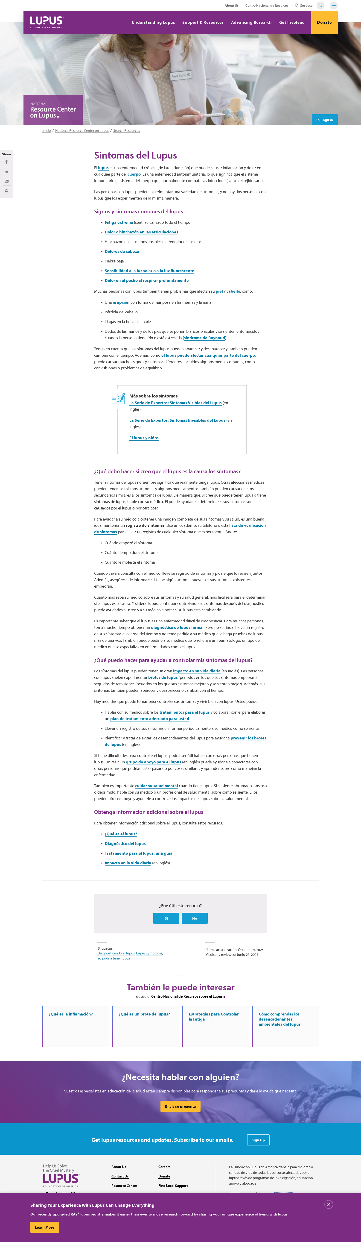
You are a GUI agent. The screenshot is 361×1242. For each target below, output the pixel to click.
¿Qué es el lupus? (121, 833)
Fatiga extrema (119, 222)
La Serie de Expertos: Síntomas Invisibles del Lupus (177, 420)
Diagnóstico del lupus (125, 843)
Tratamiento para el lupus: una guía (138, 853)
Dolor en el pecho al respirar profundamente (147, 280)
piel (219, 291)
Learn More (44, 1227)
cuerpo (134, 174)
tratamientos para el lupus (185, 712)
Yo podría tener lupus (113, 958)
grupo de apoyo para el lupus (153, 762)
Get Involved (292, 22)
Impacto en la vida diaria (128, 862)
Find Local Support (173, 1185)
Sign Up (258, 1140)
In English (324, 120)
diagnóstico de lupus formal (177, 627)
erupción (121, 302)
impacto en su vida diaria (197, 671)
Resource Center (124, 1185)
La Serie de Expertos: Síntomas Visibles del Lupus (175, 402)
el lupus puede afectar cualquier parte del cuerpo (208, 355)
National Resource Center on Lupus (82, 130)
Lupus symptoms (149, 953)
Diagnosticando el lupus (116, 953)
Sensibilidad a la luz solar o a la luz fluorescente (149, 270)
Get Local (304, 5)
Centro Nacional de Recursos (266, 5)
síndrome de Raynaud (204, 337)
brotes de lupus (163, 677)
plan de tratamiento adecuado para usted (149, 718)
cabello (233, 291)
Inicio (46, 130)
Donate (324, 22)
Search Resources (126, 130)
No (194, 918)
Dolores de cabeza (122, 251)
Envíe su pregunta (180, 1106)
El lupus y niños (144, 437)
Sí (166, 918)
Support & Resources (203, 22)
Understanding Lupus (153, 22)
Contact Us (120, 1176)
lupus (103, 167)
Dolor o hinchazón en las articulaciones (141, 232)
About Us (232, 5)
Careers (164, 1166)
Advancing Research (251, 22)
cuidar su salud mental (156, 785)
